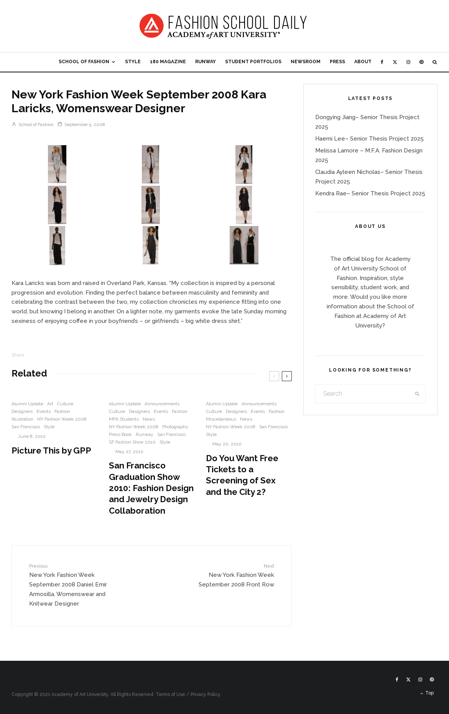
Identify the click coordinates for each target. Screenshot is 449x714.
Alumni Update (27, 403)
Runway (205, 61)
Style (133, 61)
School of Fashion (84, 61)
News (149, 419)
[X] (395, 62)
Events (43, 411)
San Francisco (26, 426)
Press (337, 61)
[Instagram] (408, 62)
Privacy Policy (205, 694)
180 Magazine (168, 61)
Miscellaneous (221, 419)
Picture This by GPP (51, 450)
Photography (175, 426)
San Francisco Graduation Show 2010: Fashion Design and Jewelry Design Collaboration (151, 487)
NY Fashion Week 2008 (62, 419)
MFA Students (124, 419)
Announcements (162, 403)
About (363, 61)
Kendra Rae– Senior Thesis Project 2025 (370, 193)
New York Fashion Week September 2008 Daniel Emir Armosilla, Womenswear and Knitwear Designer (72, 585)
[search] (417, 394)
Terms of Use (170, 694)
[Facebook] (382, 62)
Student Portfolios (253, 61)
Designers (22, 411)
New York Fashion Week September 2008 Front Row (231, 575)
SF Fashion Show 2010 (132, 442)
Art (50, 403)
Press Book (120, 434)
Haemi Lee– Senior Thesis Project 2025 (369, 138)
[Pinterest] (421, 62)
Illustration (22, 419)
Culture (65, 403)
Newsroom (306, 61)
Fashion (62, 411)
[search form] (362, 394)
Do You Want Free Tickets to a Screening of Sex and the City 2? (242, 475)
